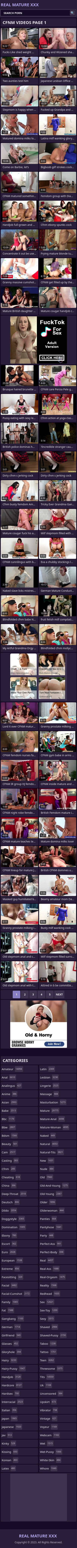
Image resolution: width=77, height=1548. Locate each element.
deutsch (11, 1202)
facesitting (12, 1277)
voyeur (49, 1427)
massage (49, 1094)
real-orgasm (53, 1277)
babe (9, 1110)
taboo (48, 1343)
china (9, 1185)
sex (47, 1302)
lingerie (49, 1085)
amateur (12, 1069)
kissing (10, 1452)
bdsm (10, 1135)
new (47, 1160)
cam (9, 1152)
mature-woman (54, 1127)
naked (48, 1135)
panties (48, 1219)
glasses (10, 1343)
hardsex (11, 1393)
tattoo (48, 1352)
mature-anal (52, 1119)
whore (48, 1468)
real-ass (50, 1269)
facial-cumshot (16, 1293)
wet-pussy (51, 1452)
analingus (12, 1085)
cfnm (9, 1169)
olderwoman (52, 1210)
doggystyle (13, 1219)
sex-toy (49, 1310)
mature (49, 1110)
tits (47, 1377)
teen (47, 1360)
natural (49, 1144)
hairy (9, 1360)
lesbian (49, 1077)
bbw (9, 1127)
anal (9, 1077)
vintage (48, 1418)
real (47, 1260)
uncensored (51, 1393)
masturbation (53, 1102)
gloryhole (12, 1352)
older (48, 1202)
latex (9, 1468)
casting (10, 1160)
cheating (11, 1177)
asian (9, 1102)
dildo (9, 1210)
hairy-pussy (14, 1368)
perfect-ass (51, 1244)
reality (48, 1285)
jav (7, 1435)
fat (8, 1310)
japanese (12, 1427)
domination (14, 1227)
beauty (10, 1144)
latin (47, 1069)
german (11, 1327)
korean (10, 1460)
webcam (50, 1435)
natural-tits (52, 1152)
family (10, 1302)
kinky (9, 1443)
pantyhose (51, 1227)
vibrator (49, 1410)
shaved (49, 1327)
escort (9, 1244)
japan (10, 1418)
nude (47, 1169)
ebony (9, 1235)
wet (47, 1443)
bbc (8, 1119)
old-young (51, 1194)
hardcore (12, 1385)
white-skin (50, 1460)
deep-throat (14, 1194)
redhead (50, 1293)
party (47, 1235)
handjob (12, 1377)
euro (9, 1252)
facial (10, 1285)
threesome (52, 1368)
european (12, 1260)
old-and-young (54, 1185)
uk (46, 1385)
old (46, 1177)
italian (9, 1410)
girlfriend (12, 1335)
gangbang (13, 1318)
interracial (13, 1402)
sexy (47, 1318)
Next (59, 994)
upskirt (48, 1402)
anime (9, 1094)
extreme (11, 1269)
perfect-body (52, 1252)
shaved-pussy (53, 1335)
